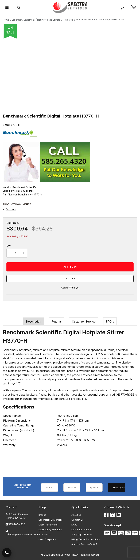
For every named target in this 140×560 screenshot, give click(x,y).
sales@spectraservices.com (22, 534)
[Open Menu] (6, 7)
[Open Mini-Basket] (135, 7)
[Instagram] (112, 514)
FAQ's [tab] (110, 321)
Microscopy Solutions (50, 529)
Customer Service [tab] (84, 321)
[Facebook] (106, 514)
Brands (42, 514)
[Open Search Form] (18, 7)
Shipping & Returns (81, 534)
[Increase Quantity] (23, 253)
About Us (76, 514)
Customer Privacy (81, 529)
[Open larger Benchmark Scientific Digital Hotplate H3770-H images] (70, 75)
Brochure (11, 209)
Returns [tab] (56, 321)
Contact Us (77, 519)
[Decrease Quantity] (10, 253)
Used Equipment (47, 539)
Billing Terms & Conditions (85, 539)
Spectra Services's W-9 (84, 544)
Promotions (44, 534)
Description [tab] (33, 321)
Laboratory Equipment (50, 519)
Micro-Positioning (47, 524)
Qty (8, 245)
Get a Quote (70, 278)
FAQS (74, 524)
